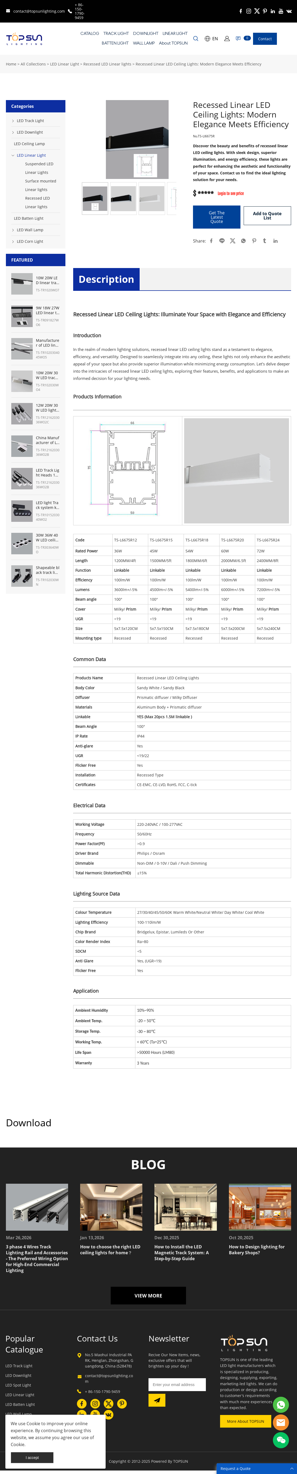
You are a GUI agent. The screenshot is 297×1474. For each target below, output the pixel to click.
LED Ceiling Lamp (29, 143)
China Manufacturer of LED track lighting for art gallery (47, 440)
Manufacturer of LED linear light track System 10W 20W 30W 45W (48, 343)
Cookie (33, 1424)
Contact (265, 38)
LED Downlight (30, 132)
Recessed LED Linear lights (107, 64)
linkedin (275, 241)
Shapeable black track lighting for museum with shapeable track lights (48, 570)
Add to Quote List (267, 215)
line (222, 241)
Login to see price (231, 194)
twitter (232, 241)
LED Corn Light (30, 241)
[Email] (177, 1388)
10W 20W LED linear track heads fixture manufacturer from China (47, 280)
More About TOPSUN (245, 1424)
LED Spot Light (18, 1388)
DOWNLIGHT (145, 34)
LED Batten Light (28, 218)
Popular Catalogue (24, 1348)
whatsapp (243, 241)
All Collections (33, 64)
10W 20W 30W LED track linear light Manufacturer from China (48, 375)
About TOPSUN (173, 43)
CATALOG (89, 34)
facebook (211, 241)
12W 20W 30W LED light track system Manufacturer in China (47, 408)
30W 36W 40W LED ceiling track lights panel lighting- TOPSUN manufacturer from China (47, 537)
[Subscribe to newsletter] (156, 1404)
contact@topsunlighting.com (39, 11)
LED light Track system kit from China (47, 505)
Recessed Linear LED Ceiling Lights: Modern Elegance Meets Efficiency (198, 64)
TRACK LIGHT (116, 34)
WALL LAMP (144, 43)
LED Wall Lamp (30, 229)
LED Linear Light (64, 64)
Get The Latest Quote (217, 217)
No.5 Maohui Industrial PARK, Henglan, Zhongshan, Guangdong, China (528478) (109, 1364)
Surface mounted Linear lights (40, 185)
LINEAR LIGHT (175, 34)
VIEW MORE (148, 1299)
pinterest (254, 241)
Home (11, 64)
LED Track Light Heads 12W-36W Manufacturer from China (47, 473)
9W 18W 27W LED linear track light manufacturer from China (47, 310)
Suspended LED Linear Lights (39, 168)
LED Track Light (30, 120)
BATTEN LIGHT (115, 43)
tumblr (265, 241)
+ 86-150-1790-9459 (80, 11)
